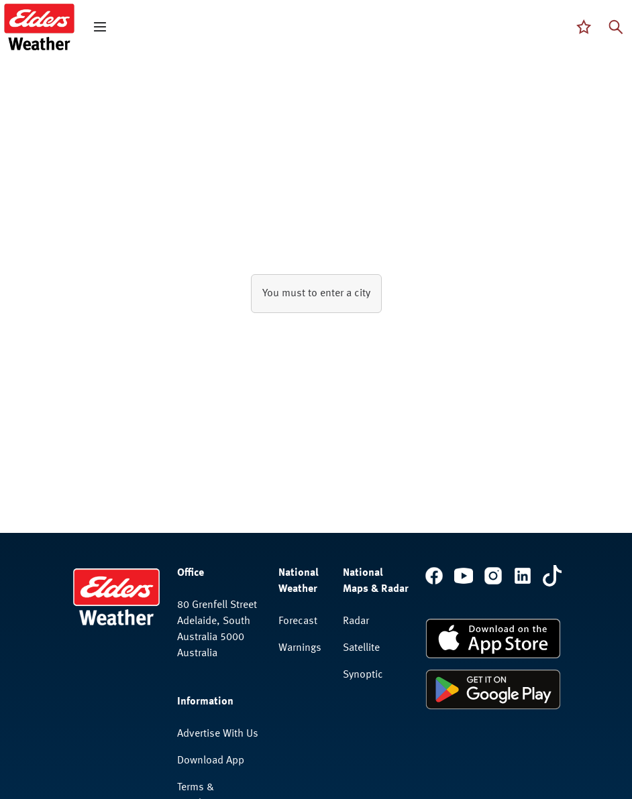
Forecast (297, 621)
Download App (210, 760)
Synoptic (363, 675)
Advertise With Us (217, 734)
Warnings (299, 648)
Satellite (361, 648)
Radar (356, 621)
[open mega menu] (100, 27)
